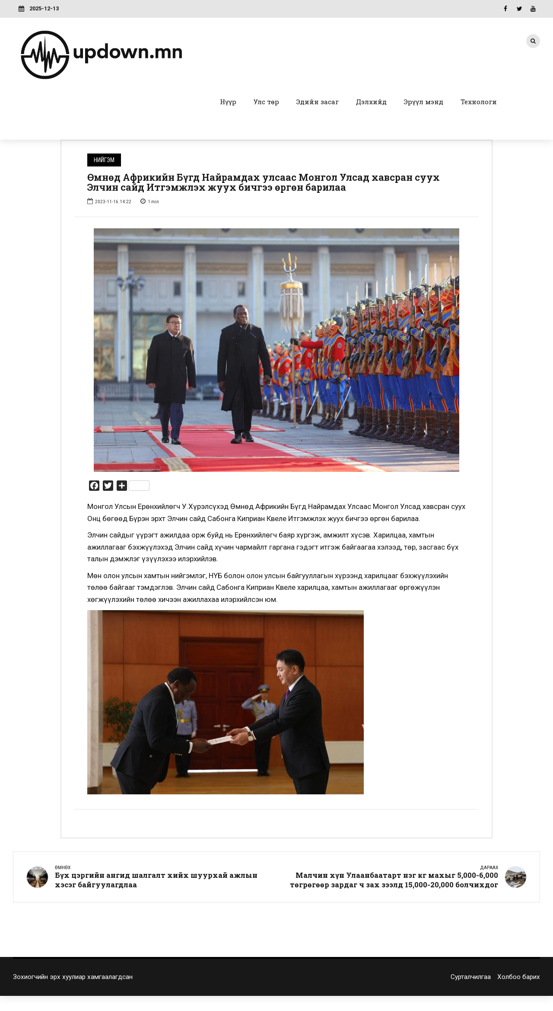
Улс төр (266, 101)
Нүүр (228, 101)
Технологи (479, 101)
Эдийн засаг (317, 101)
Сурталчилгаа (471, 978)
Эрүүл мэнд (423, 101)
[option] (276, 350)
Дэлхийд (371, 101)
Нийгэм (104, 160)
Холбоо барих (518, 978)
